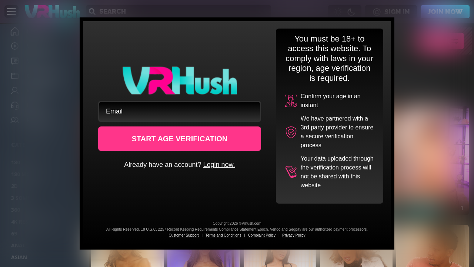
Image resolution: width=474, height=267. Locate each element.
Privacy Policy (293, 235)
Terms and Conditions (223, 235)
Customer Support (183, 235)
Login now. (219, 164)
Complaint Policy (262, 235)
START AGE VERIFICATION (180, 139)
